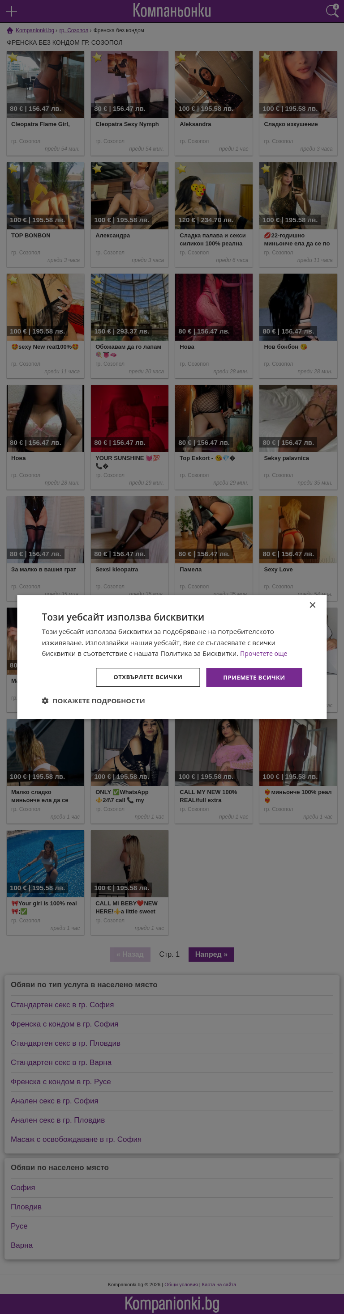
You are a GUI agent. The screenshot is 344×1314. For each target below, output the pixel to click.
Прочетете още (265, 652)
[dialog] (172, 656)
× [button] (312, 604)
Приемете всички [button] (252, 677)
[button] (93, 701)
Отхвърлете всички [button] (142, 677)
